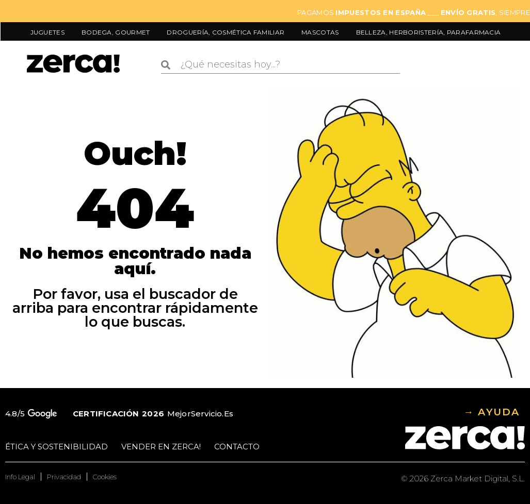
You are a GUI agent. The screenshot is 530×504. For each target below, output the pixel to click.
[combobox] (280, 65)
